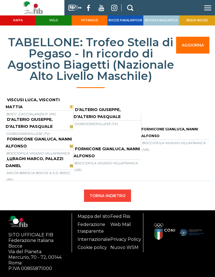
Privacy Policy (125, 239)
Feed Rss (120, 216)
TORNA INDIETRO (107, 195)
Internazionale (94, 239)
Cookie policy (92, 247)
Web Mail (120, 224)
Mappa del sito (94, 216)
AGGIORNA (193, 45)
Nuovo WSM (124, 247)
